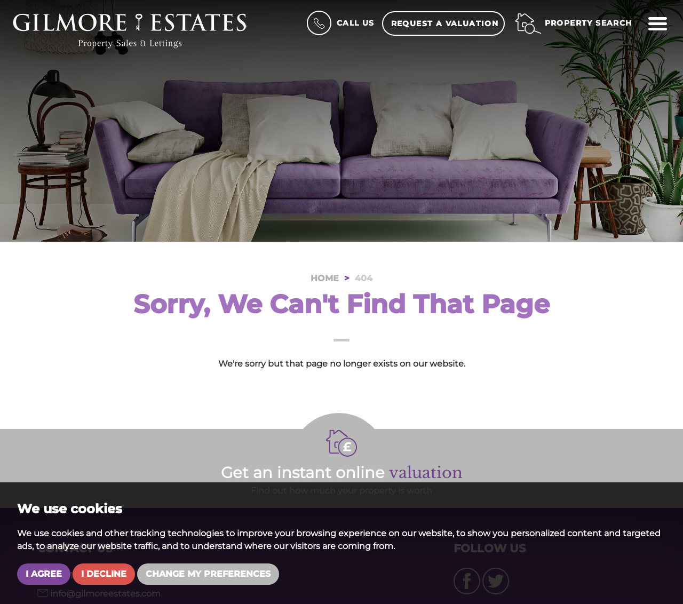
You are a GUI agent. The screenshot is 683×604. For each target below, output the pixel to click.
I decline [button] (103, 574)
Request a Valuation (445, 23)
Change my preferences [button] (208, 574)
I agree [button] (44, 574)
